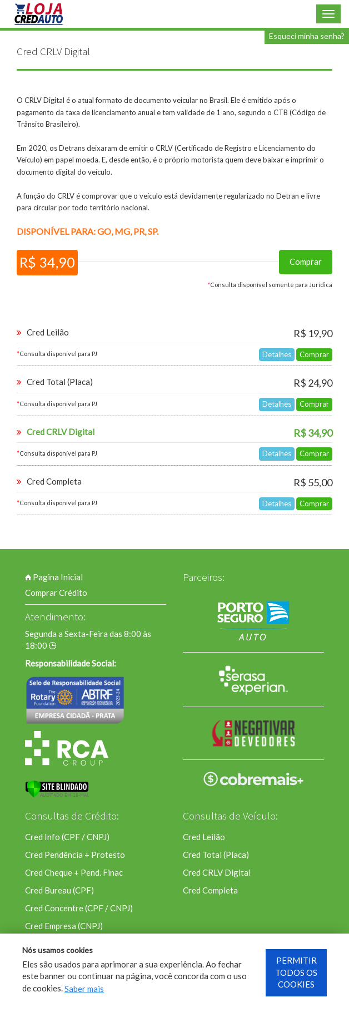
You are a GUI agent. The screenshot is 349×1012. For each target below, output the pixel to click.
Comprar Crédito (56, 593)
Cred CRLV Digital (217, 872)
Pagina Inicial (54, 577)
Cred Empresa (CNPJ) (64, 926)
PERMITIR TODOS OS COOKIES (296, 972)
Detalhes (276, 354)
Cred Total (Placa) (216, 855)
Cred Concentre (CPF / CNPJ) (79, 908)
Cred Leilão (204, 837)
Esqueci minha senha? (307, 36)
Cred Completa (210, 890)
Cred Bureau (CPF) (59, 890)
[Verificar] (57, 789)
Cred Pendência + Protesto (75, 855)
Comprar (306, 261)
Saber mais (84, 989)
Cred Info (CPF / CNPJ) (67, 837)
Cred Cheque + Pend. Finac (74, 872)
